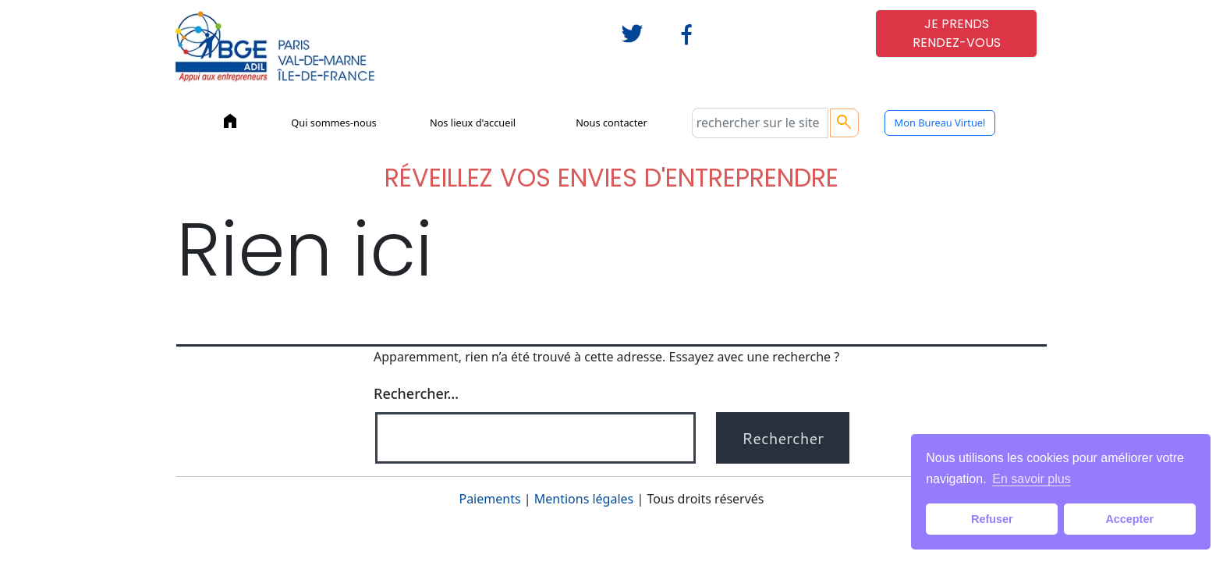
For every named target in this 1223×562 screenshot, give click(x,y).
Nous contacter (611, 123)
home (230, 121)
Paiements (489, 498)
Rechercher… (416, 393)
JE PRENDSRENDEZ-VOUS (957, 33)
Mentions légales (584, 498)
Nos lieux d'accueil (473, 123)
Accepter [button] (1129, 519)
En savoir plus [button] (1031, 479)
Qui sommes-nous (334, 123)
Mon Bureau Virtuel (940, 123)
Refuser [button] (992, 519)
